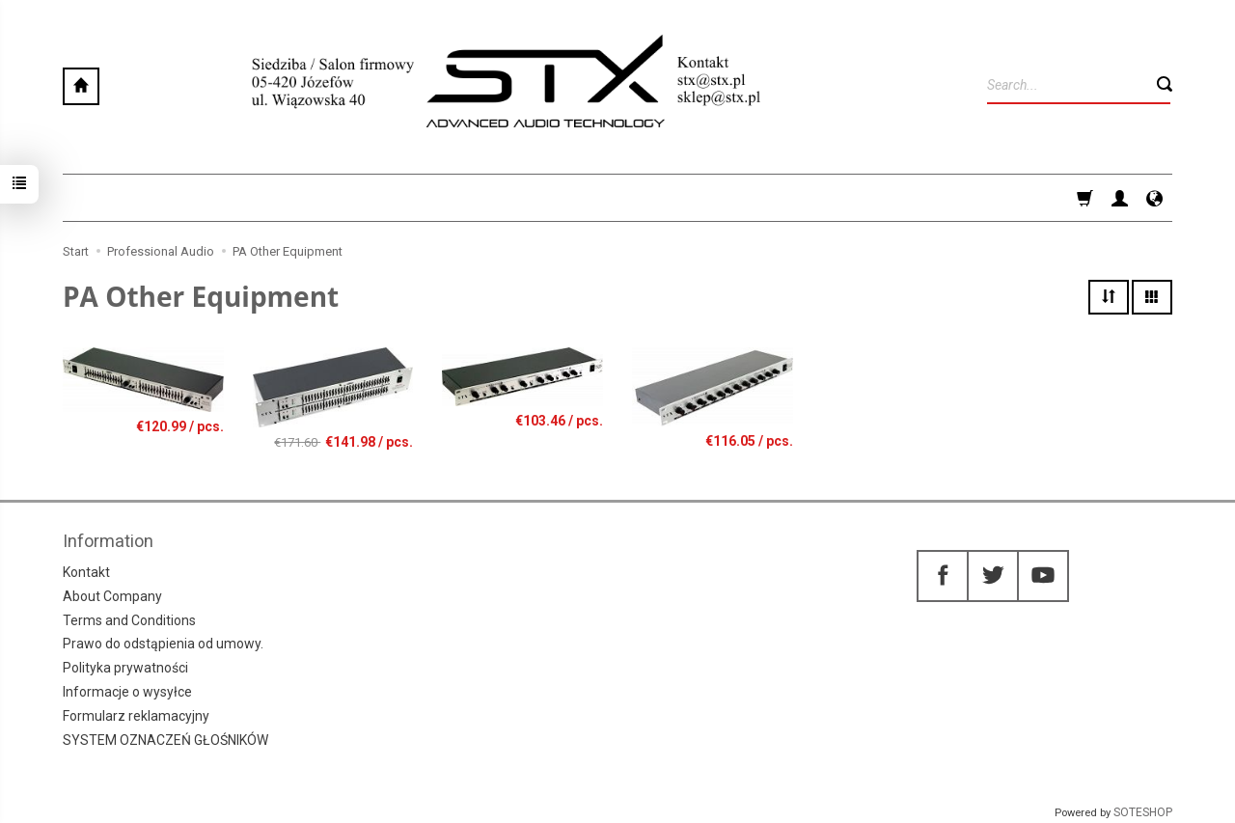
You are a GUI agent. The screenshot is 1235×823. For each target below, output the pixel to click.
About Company (112, 596)
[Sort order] (1108, 297)
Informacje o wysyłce (127, 692)
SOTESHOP (1142, 812)
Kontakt (86, 572)
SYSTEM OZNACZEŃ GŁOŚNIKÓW (165, 740)
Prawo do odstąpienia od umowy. (163, 643)
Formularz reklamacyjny (136, 716)
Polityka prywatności (125, 667)
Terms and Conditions (129, 620)
